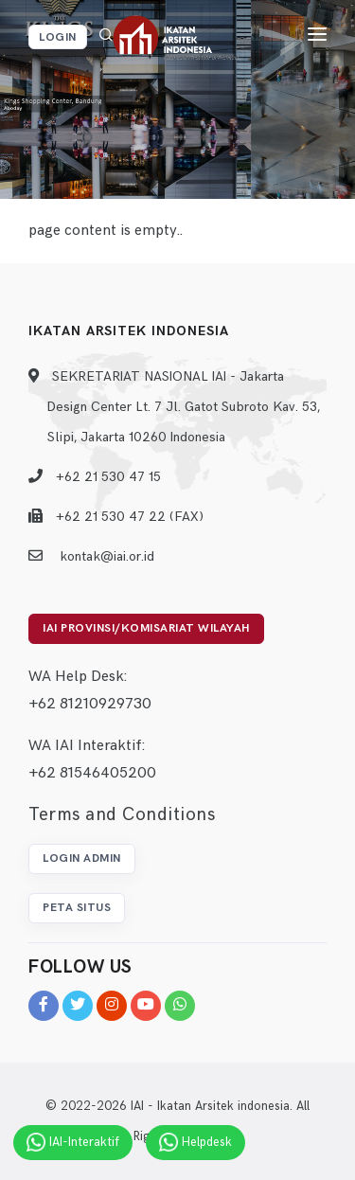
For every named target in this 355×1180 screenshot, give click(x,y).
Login (58, 37)
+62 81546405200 (92, 773)
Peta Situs (77, 908)
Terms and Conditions (121, 815)
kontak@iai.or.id (107, 556)
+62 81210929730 (89, 704)
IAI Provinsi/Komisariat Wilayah (146, 628)
